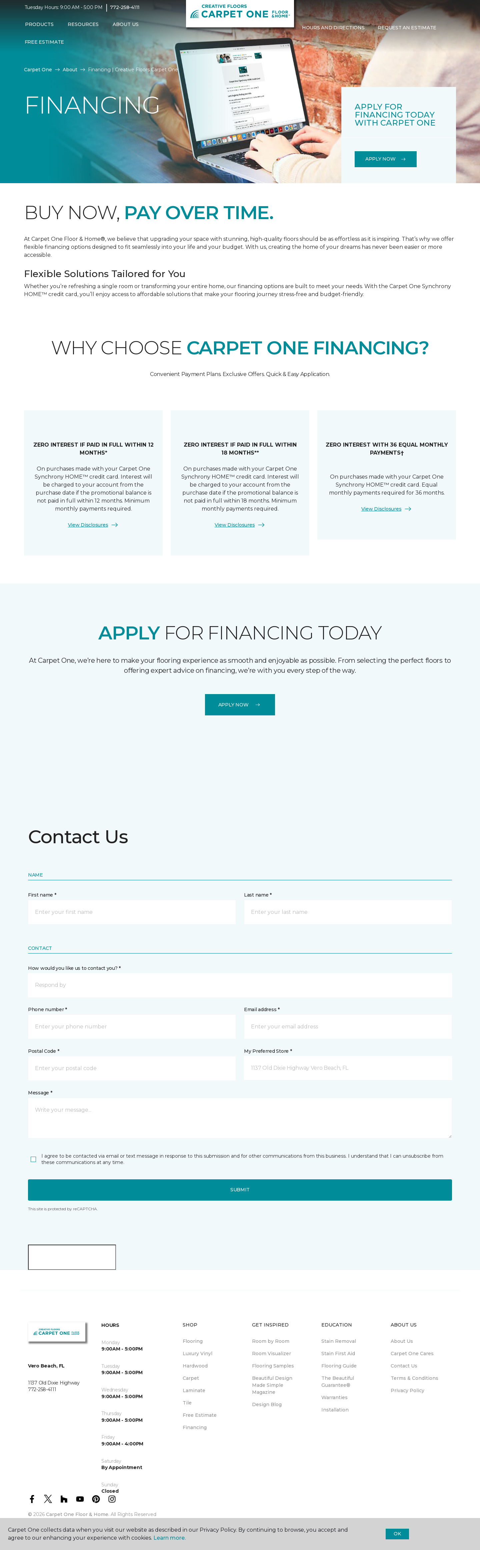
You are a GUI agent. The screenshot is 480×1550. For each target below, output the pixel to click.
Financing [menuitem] (195, 1427)
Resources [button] (83, 29)
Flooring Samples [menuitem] (273, 1366)
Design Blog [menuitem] (267, 1404)
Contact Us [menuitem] (404, 1366)
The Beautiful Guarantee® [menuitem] (337, 1381)
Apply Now (385, 159)
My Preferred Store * (268, 1051)
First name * (42, 895)
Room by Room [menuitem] (270, 1341)
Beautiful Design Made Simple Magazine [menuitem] (272, 1385)
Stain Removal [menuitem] (338, 1341)
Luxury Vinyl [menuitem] (197, 1353)
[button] (301, 46)
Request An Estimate (407, 32)
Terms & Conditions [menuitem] (414, 1378)
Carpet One (38, 70)
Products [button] (39, 29)
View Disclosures (93, 525)
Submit (240, 1190)
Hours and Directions (333, 32)
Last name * (258, 895)
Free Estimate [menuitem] (44, 47)
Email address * (262, 1009)
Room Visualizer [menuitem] (271, 1353)
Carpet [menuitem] (191, 1378)
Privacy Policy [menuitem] (407, 1390)
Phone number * (47, 1009)
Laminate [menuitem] (194, 1390)
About (70, 70)
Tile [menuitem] (187, 1403)
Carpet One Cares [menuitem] (412, 1353)
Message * (40, 1092)
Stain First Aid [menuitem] (338, 1353)
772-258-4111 (125, 12)
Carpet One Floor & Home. (77, 1514)
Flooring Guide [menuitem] (339, 1366)
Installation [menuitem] (335, 1410)
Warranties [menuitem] (334, 1397)
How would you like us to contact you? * (74, 968)
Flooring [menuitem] (193, 1341)
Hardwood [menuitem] (195, 1366)
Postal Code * (43, 1051)
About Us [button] (126, 29)
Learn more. (169, 1538)
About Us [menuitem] (402, 1341)
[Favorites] (309, 46)
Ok (397, 1534)
